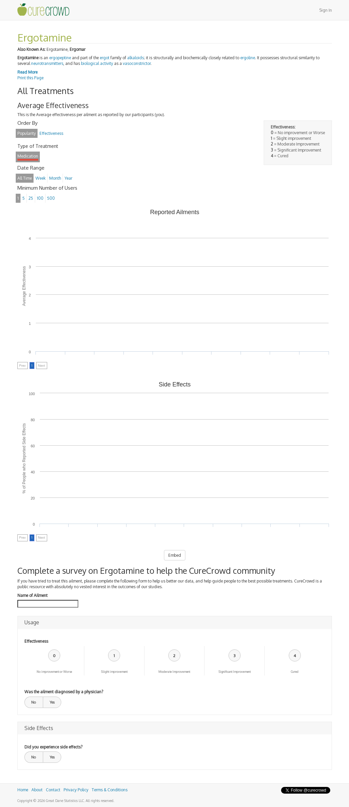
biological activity (97, 63)
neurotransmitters (47, 63)
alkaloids (135, 57)
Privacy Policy (76, 789)
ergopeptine (60, 57)
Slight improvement (114, 672)
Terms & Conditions (109, 789)
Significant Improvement (235, 672)
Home (22, 789)
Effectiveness (36, 641)
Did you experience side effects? (53, 746)
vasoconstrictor (137, 63)
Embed (174, 555)
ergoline (247, 57)
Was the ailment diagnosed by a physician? (63, 691)
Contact (53, 789)
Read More (27, 72)
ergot (104, 57)
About (36, 789)
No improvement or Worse (54, 672)
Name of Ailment (32, 595)
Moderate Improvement (174, 672)
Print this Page (30, 77)
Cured (294, 672)
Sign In (325, 10)
